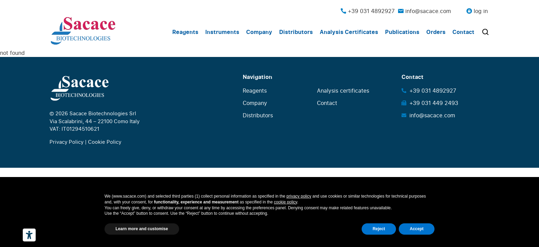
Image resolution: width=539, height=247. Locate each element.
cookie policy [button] (285, 202)
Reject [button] (379, 228)
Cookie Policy (104, 141)
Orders (436, 32)
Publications (402, 32)
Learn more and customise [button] (142, 228)
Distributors (296, 32)
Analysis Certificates (349, 32)
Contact (463, 32)
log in (481, 11)
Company (259, 32)
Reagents (185, 32)
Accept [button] (417, 228)
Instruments (222, 32)
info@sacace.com (424, 11)
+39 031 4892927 (368, 11)
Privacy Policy (67, 141)
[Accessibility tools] (29, 235)
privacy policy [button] (298, 196)
